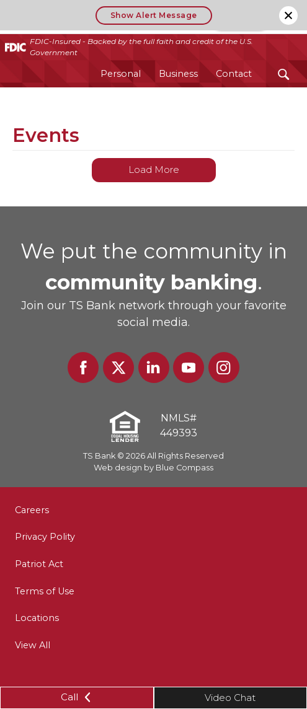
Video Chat (230, 697)
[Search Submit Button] (283, 74)
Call (76, 697)
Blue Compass (184, 467)
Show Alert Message (153, 15)
